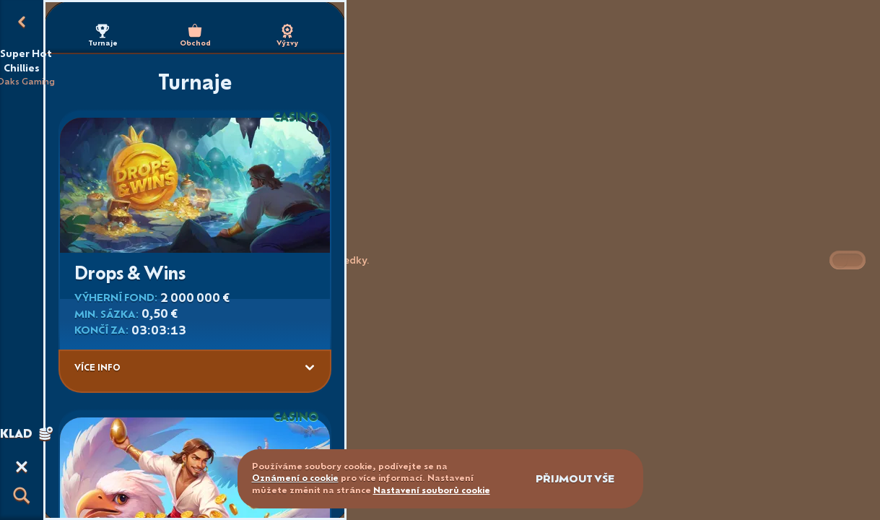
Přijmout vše (575, 478)
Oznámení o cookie (295, 477)
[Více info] (309, 367)
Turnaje (103, 36)
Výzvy (287, 36)
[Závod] (22, 467)
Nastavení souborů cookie (431, 490)
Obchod (195, 36)
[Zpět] (22, 22)
